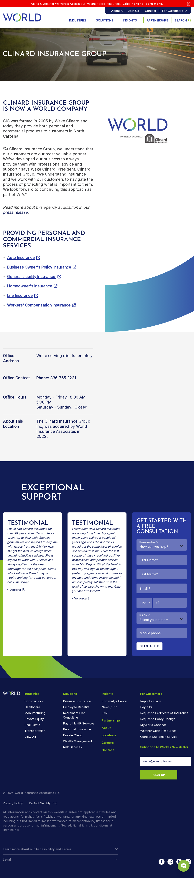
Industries (77, 20)
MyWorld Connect (153, 725)
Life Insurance (20, 295)
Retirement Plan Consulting (74, 715)
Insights (130, 20)
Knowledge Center (115, 701)
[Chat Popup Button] (181, 862)
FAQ (105, 713)
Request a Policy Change (157, 719)
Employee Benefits (76, 707)
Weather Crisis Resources (158, 731)
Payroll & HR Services (78, 723)
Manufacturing (34, 713)
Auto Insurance (21, 257)
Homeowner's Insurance (29, 286)
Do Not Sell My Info (43, 803)
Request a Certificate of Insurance (164, 713)
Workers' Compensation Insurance (39, 305)
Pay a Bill (146, 707)
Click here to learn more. (143, 4)
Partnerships (158, 20)
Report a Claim (150, 701)
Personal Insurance (77, 729)
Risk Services (72, 747)
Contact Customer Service (158, 737)
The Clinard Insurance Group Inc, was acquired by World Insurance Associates (63, 426)
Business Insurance (77, 701)
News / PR (109, 707)
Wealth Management (77, 741)
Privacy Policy (13, 803)
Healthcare (32, 707)
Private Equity (34, 719)
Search (183, 20)
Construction (33, 701)
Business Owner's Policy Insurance (39, 267)
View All (30, 737)
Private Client (72, 735)
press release (15, 212)
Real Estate (32, 725)
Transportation (34, 731)
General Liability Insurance (31, 276)
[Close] (188, 3)
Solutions (104, 20)
